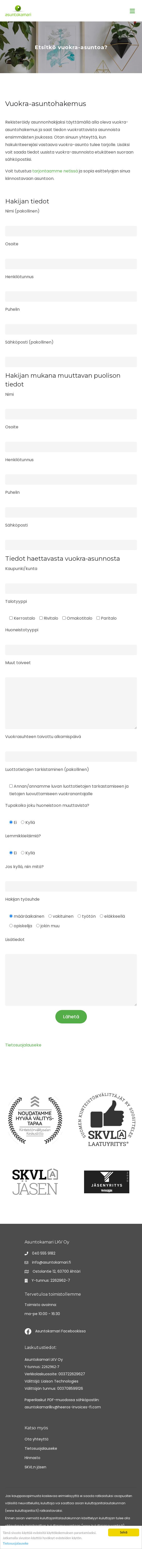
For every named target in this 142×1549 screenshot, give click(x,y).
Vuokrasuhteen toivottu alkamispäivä (43, 737)
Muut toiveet (18, 663)
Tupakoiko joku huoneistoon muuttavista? (47, 805)
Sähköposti (16, 525)
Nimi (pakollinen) (22, 211)
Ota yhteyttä (36, 1439)
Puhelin (12, 309)
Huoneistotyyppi (21, 630)
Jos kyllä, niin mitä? (24, 867)
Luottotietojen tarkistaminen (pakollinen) (47, 769)
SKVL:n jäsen (35, 1467)
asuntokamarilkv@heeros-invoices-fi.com (63, 1407)
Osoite (11, 244)
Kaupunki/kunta (21, 569)
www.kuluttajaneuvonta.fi (103, 1525)
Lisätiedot (15, 940)
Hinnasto (32, 1457)
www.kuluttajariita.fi (22, 1510)
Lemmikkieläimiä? (23, 836)
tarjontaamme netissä (55, 171)
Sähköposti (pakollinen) (29, 342)
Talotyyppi (16, 601)
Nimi (9, 394)
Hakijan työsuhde (22, 899)
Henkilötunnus (19, 277)
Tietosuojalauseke (15, 1544)
